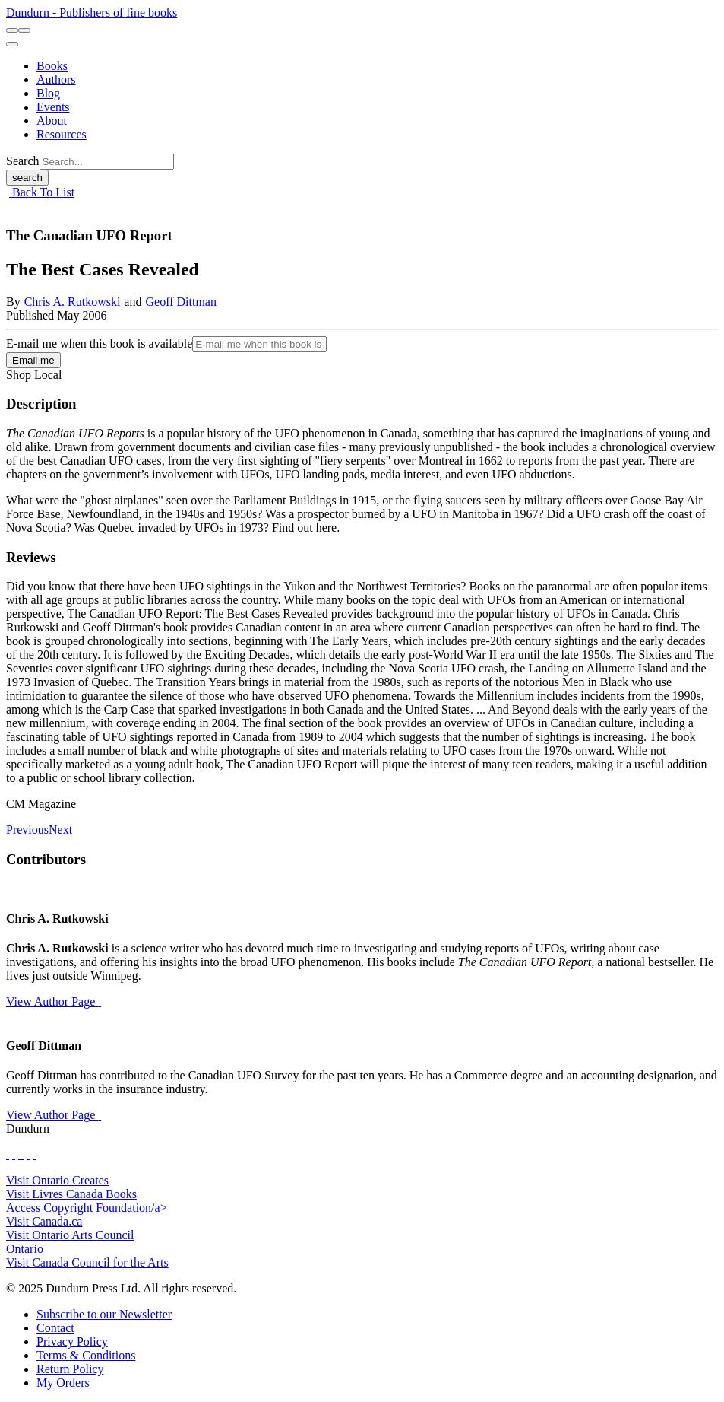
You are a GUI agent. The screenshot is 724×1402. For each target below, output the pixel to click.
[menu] (12, 44)
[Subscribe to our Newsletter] (104, 1314)
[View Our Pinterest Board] (28, 1154)
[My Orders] (63, 1382)
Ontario (24, 1248)
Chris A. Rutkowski (72, 301)
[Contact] (55, 1327)
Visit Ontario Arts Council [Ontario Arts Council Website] (70, 1235)
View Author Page (53, 1001)
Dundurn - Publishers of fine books (91, 12)
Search (23, 160)
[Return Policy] (69, 1368)
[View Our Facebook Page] (7, 1154)
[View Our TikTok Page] (19, 1154)
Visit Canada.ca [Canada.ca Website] (44, 1221)
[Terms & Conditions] (85, 1355)
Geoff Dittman (180, 301)
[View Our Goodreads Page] (34, 1154)
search (27, 177)
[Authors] (56, 79)
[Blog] (48, 93)
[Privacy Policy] (72, 1341)
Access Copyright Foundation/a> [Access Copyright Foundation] (86, 1207)
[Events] (53, 106)
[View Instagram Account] (22, 1154)
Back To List (41, 192)
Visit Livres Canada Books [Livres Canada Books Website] (71, 1193)
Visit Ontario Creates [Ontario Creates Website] (57, 1180)
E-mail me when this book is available (99, 343)
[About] (51, 120)
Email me (33, 360)
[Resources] (61, 134)
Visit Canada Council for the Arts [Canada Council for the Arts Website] (87, 1262)
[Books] (52, 65)
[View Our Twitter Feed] (13, 1154)
